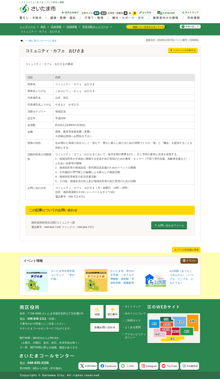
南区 (43, 26)
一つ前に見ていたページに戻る (41, 40)
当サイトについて (135, 313)
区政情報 (56, 26)
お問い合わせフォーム (171, 225)
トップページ (27, 26)
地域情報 (72, 26)
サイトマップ (133, 306)
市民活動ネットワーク (95, 26)
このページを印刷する (184, 50)
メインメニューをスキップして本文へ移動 (42, 2)
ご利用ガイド (133, 320)
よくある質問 (133, 327)
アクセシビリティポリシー (135, 336)
